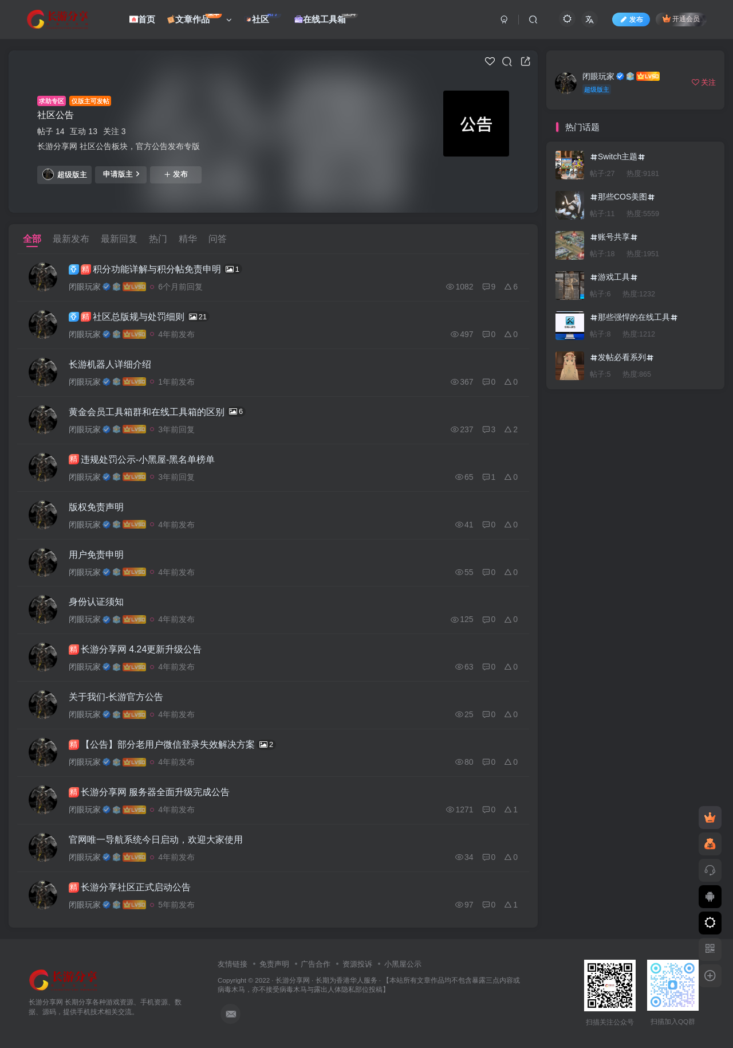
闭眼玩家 (85, 286)
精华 (188, 239)
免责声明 (274, 964)
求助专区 (51, 100)
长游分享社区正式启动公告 (130, 888)
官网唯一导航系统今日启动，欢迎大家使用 (156, 840)
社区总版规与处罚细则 (139, 316)
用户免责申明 (96, 555)
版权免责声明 (96, 507)
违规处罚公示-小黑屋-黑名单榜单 (142, 460)
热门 (158, 239)
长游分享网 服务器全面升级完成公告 (149, 793)
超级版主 (64, 174)
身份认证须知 (96, 602)
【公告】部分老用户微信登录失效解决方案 (172, 745)
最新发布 (71, 239)
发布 (176, 174)
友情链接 (232, 964)
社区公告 (55, 115)
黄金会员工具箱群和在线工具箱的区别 (157, 411)
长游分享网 (292, 980)
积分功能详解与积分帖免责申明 (155, 269)
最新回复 (119, 239)
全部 (32, 239)
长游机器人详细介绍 (110, 364)
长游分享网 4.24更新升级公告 (135, 650)
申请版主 (121, 173)
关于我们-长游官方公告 (116, 697)
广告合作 (315, 964)
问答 (217, 239)
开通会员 (681, 18)
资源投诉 (357, 964)
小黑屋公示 (402, 964)
